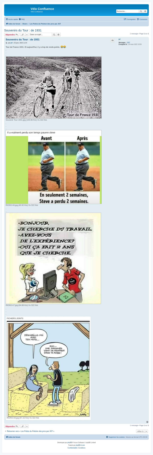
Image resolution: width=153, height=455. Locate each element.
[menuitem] (22, 19)
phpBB (69, 442)
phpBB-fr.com (80, 445)
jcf (119, 39)
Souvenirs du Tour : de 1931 (23, 30)
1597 (128, 42)
